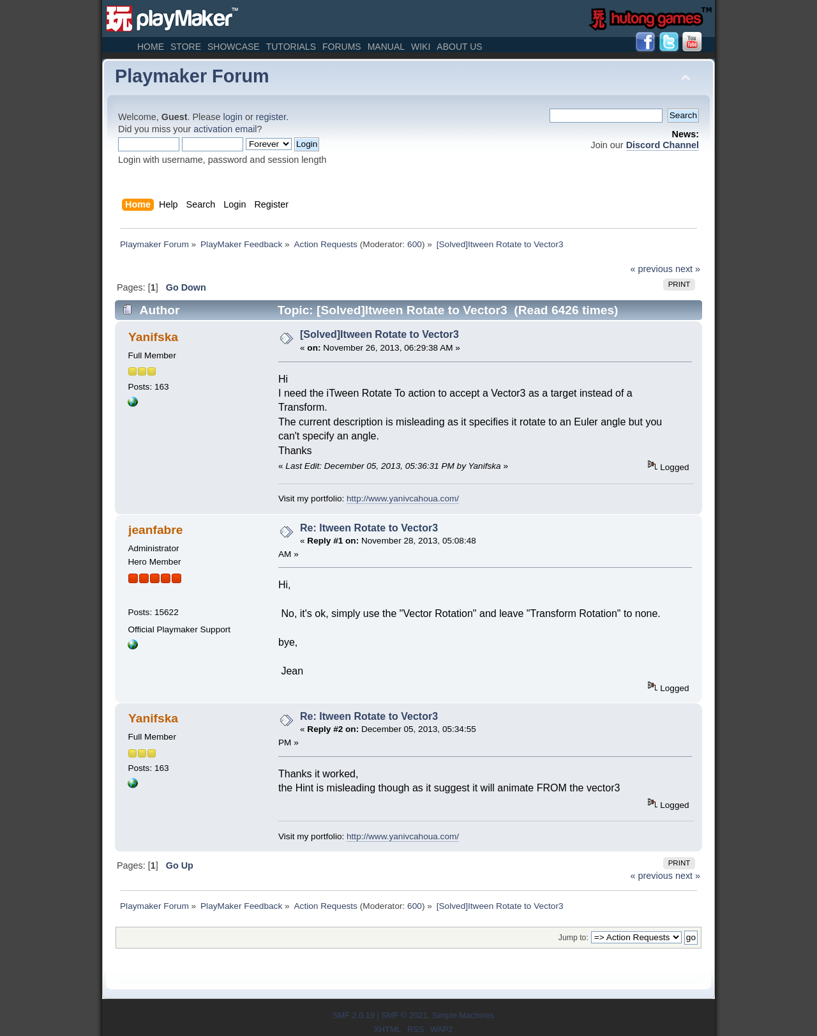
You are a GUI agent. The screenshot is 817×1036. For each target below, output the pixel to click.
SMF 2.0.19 (354, 1015)
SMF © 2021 (404, 1015)
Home (150, 47)
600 (414, 244)
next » (687, 269)
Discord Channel (662, 145)
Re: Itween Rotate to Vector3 (369, 527)
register (271, 117)
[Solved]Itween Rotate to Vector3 (379, 334)
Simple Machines (463, 1015)
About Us (459, 47)
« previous (652, 269)
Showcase (233, 47)
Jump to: (573, 937)
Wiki (420, 47)
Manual (386, 47)
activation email (225, 129)
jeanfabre (155, 530)
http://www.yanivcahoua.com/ (403, 498)
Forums (341, 47)
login (233, 117)
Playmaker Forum (192, 76)
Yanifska (153, 337)
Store (185, 47)
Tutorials (291, 47)
